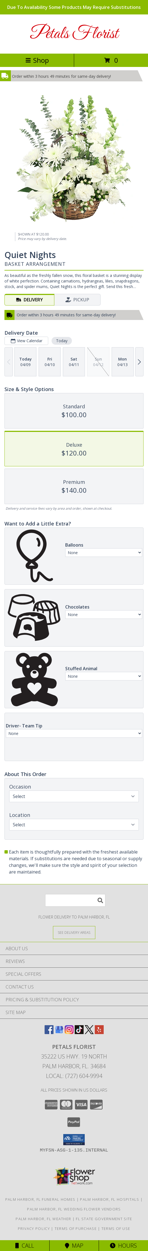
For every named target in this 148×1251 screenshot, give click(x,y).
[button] (74, 1139)
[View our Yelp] (99, 1032)
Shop (37, 60)
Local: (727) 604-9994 (74, 1076)
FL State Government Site (104, 1218)
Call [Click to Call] (24, 1245)
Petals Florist (74, 34)
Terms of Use (115, 1228)
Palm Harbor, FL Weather (43, 1218)
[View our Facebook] (49, 1032)
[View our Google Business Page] (59, 1032)
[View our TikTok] (79, 1032)
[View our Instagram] (69, 1032)
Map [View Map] (74, 1245)
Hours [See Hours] (123, 1245)
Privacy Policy (34, 1228)
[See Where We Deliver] (74, 932)
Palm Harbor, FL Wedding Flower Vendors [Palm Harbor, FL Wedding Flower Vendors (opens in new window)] (74, 1209)
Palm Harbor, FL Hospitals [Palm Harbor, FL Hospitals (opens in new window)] (109, 1199)
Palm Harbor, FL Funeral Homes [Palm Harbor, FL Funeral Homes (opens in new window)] (40, 1199)
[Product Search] (75, 900)
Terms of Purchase (76, 1228)
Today (61, 340)
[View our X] (89, 1032)
